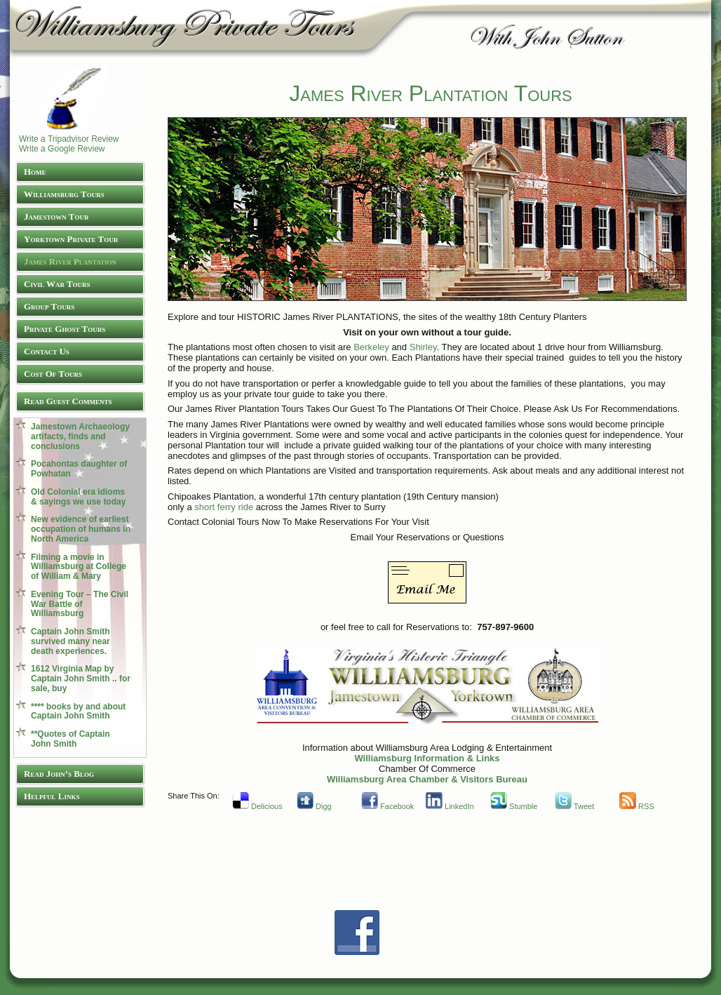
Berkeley (371, 347)
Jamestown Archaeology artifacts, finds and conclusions (80, 436)
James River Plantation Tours (430, 93)
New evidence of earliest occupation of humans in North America (80, 529)
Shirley (421, 347)
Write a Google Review (62, 149)
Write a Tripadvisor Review (69, 139)
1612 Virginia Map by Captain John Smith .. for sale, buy (80, 678)
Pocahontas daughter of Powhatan (79, 469)
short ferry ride (224, 507)
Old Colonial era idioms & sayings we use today (78, 497)
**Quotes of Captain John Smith (70, 739)
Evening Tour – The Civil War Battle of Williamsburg (79, 604)
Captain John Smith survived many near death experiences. (70, 641)
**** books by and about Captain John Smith (78, 711)
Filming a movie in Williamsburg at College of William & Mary (78, 567)
